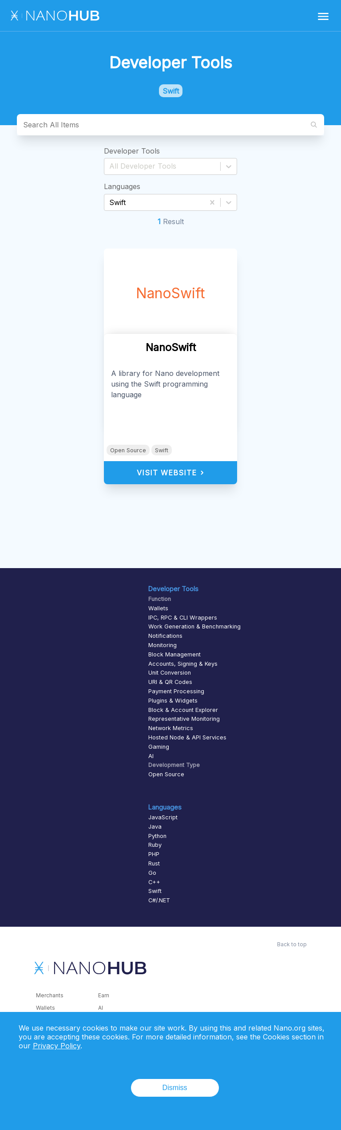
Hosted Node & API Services (187, 737)
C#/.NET (159, 900)
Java (155, 826)
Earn (103, 995)
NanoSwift (170, 293)
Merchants (49, 995)
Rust (154, 863)
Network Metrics (170, 728)
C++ (154, 882)
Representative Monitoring (184, 718)
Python (157, 836)
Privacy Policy (56, 1045)
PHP (153, 854)
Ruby (155, 845)
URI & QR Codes (170, 682)
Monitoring (162, 645)
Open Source (128, 450)
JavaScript (163, 817)
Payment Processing (176, 691)
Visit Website (171, 472)
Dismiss (175, 1087)
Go (152, 872)
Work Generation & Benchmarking (194, 626)
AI (151, 756)
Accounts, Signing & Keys (183, 663)
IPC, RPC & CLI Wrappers (182, 617)
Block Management (174, 654)
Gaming (158, 746)
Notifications (165, 635)
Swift (161, 450)
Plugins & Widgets (173, 700)
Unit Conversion (169, 672)
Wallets (158, 608)
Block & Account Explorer (183, 710)
